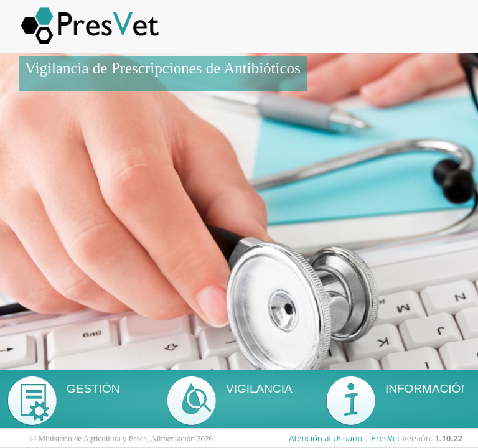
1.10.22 (448, 438)
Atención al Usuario (325, 438)
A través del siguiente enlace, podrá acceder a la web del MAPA (433, 391)
